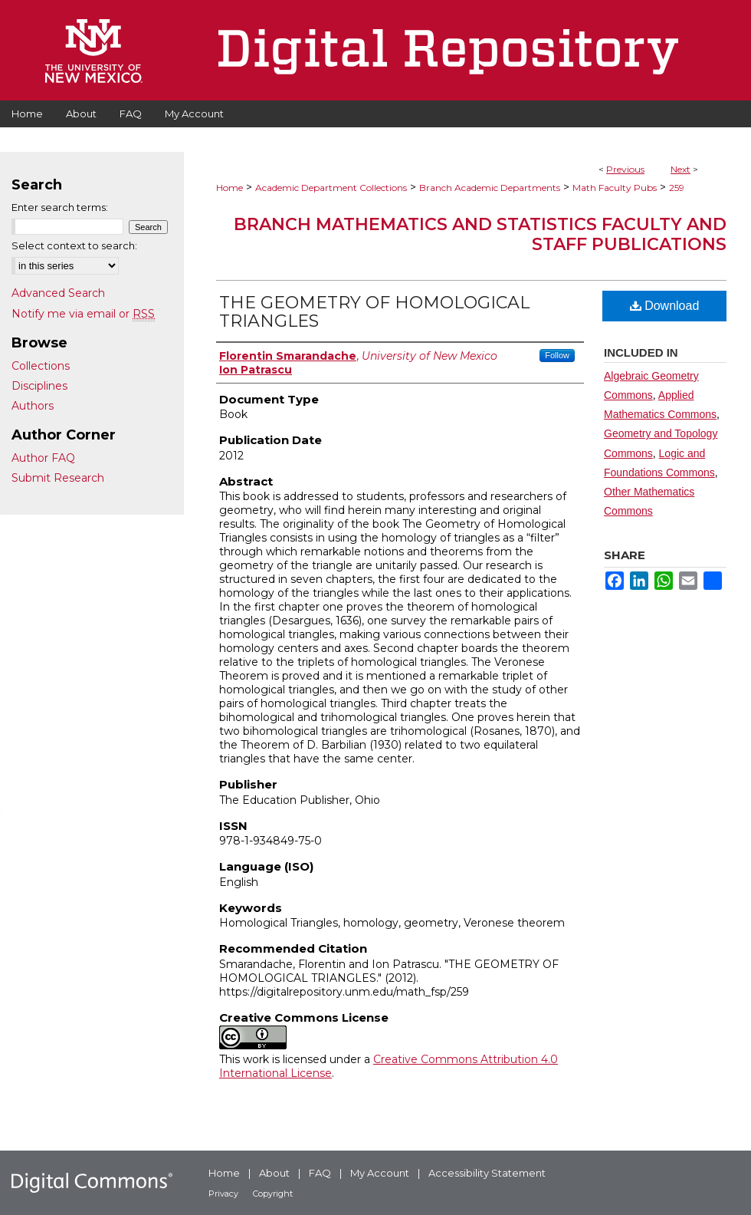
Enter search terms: (59, 207)
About (274, 1173)
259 (676, 187)
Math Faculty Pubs (614, 187)
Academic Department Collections (331, 187)
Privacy (223, 1193)
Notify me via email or (83, 314)
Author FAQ (43, 458)
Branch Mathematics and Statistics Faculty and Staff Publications (480, 234)
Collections (40, 366)
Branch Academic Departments (489, 187)
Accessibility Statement (487, 1173)
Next (680, 169)
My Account (379, 1173)
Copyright (273, 1193)
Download (665, 305)
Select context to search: (74, 245)
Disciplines (39, 386)
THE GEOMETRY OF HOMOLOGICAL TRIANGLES (374, 311)
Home (229, 187)
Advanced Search (58, 293)
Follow (557, 355)
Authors (32, 406)
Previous (625, 169)
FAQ (320, 1173)
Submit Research (57, 478)
